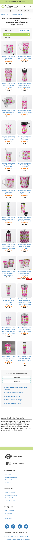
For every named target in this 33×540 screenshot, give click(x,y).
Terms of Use (14, 536)
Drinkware (16, 34)
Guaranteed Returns (10, 498)
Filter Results (16, 377)
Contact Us (17, 381)
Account (13, 11)
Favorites (20, 11)
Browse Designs (12, 396)
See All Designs (9, 510)
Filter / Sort (24, 30)
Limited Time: (16, 2)
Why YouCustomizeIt (11, 477)
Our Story (8, 474)
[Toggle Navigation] (24, 6)
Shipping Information (11, 495)
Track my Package (10, 500)
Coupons (6, 536)
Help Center (28, 11)
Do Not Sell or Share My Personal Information (16, 539)
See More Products (13, 392)
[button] (30, 6)
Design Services (9, 516)
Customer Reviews (10, 480)
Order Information (10, 492)
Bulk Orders (8, 518)
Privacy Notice (24, 536)
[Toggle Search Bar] (27, 6)
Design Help (8, 513)
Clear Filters (7, 37)
